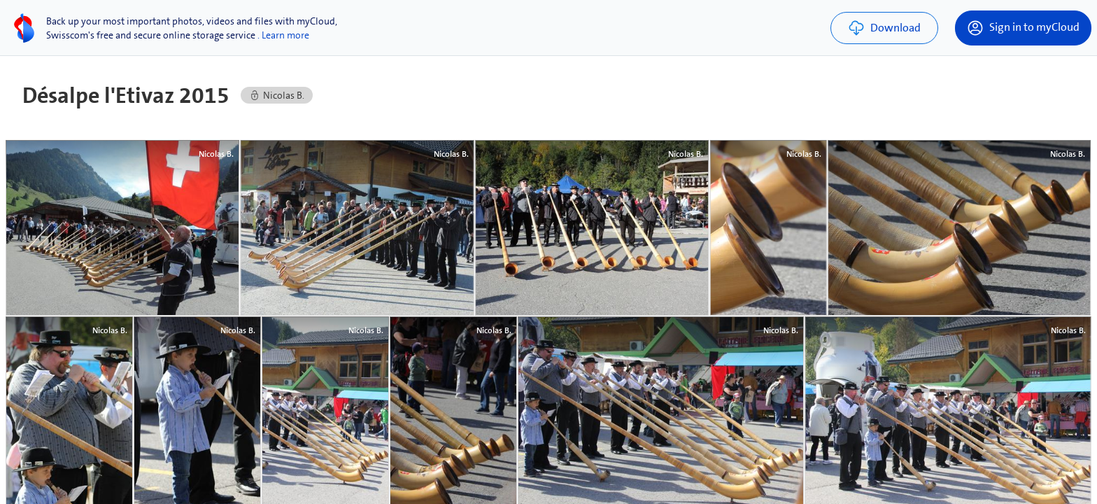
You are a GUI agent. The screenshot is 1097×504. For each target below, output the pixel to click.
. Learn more (283, 35)
